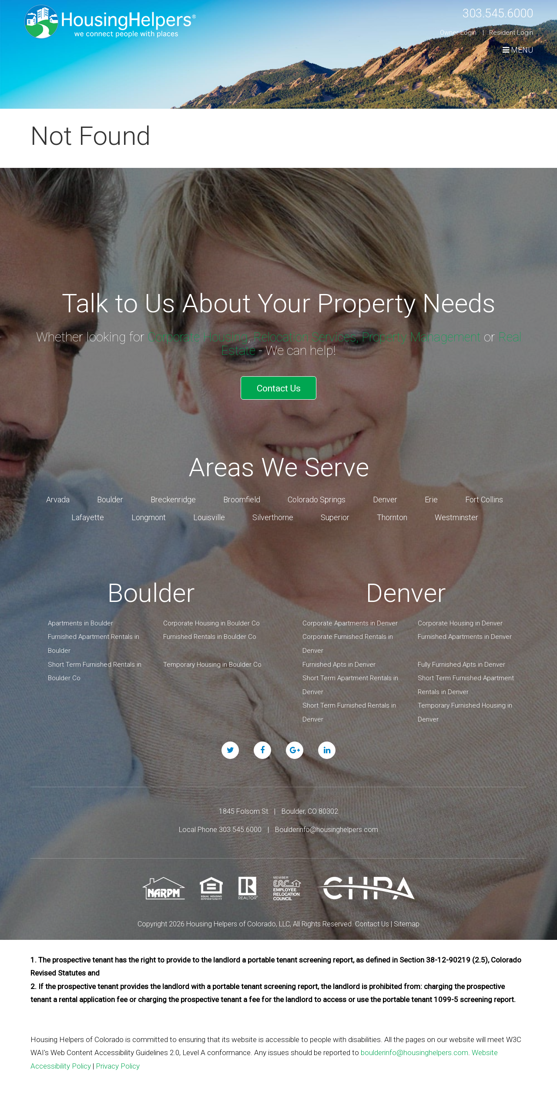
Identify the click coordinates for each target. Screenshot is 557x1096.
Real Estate (238, 350)
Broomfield (241, 496)
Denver (385, 496)
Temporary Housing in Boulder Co (212, 661)
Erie (431, 496)
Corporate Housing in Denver (460, 620)
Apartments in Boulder (80, 620)
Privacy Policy (118, 1063)
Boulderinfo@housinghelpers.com (326, 826)
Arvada (58, 496)
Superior (335, 514)
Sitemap (406, 921)
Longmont (148, 514)
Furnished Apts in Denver (339, 661)
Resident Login (511, 33)
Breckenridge (173, 496)
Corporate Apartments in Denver (350, 620)
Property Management (438, 336)
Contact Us (278, 386)
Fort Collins (484, 496)
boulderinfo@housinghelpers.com (414, 1049)
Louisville (209, 514)
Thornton (392, 514)
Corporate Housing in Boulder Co (211, 620)
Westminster (456, 514)
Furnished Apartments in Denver (465, 634)
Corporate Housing (205, 336)
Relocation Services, (317, 336)
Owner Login (458, 33)
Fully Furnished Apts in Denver (461, 661)
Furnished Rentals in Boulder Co (209, 634)
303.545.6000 (493, 12)
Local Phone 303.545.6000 (220, 826)
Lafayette (87, 514)
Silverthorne (272, 514)
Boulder (110, 496)
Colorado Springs (317, 496)
